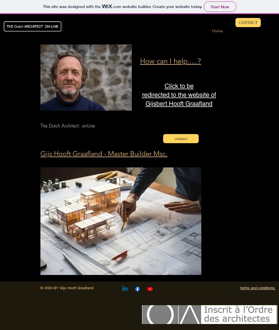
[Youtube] (150, 289)
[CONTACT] (248, 22)
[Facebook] (137, 289)
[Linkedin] (125, 289)
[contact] (181, 138)
